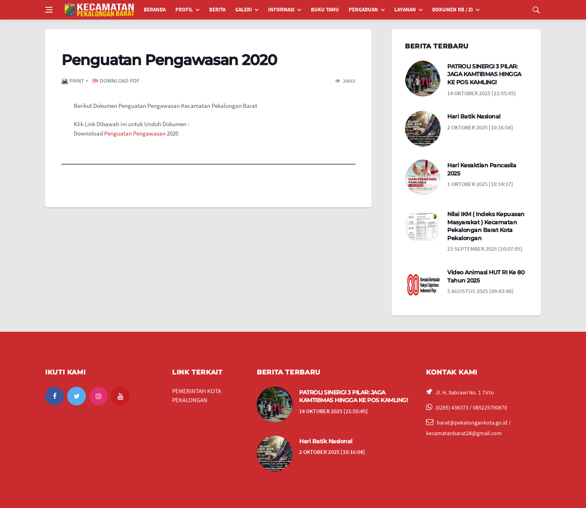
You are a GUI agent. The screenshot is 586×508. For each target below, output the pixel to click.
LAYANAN (405, 9)
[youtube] (120, 396)
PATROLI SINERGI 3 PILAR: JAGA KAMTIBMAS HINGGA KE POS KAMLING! (484, 74)
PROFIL (184, 9)
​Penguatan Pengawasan (134, 133)
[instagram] (98, 396)
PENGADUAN (363, 9)
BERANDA (155, 9)
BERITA (217, 9)
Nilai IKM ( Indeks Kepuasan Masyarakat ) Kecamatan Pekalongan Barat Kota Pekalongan (486, 226)
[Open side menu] (48, 10)
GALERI (243, 9)
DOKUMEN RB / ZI (452, 9)
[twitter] (76, 396)
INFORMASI (281, 9)
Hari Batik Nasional (474, 116)
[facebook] (54, 396)
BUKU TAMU (325, 9)
